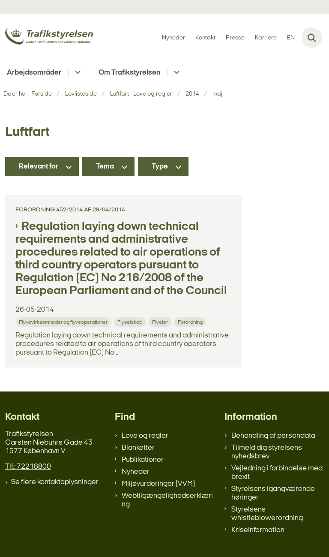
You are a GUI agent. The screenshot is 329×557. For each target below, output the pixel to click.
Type (160, 166)
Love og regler (145, 436)
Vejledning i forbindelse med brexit (277, 473)
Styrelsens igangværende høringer (273, 493)
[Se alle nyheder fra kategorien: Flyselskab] (130, 321)
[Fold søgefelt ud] (312, 37)
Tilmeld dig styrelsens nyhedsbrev (266, 452)
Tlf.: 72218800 (28, 466)
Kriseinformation (257, 530)
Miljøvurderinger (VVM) (158, 484)
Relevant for (38, 166)
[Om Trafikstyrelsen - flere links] (175, 73)
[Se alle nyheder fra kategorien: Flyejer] (161, 321)
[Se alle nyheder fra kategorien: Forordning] (191, 321)
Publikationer (143, 460)
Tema (105, 166)
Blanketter (138, 448)
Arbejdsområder (34, 72)
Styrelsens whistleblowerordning (267, 514)
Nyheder (136, 472)
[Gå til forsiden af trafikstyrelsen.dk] (46, 38)
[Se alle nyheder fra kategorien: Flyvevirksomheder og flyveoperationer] (64, 321)
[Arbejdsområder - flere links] (76, 73)
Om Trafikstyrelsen (129, 72)
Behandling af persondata (273, 436)
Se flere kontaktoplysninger (55, 482)
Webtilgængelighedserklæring (167, 500)
